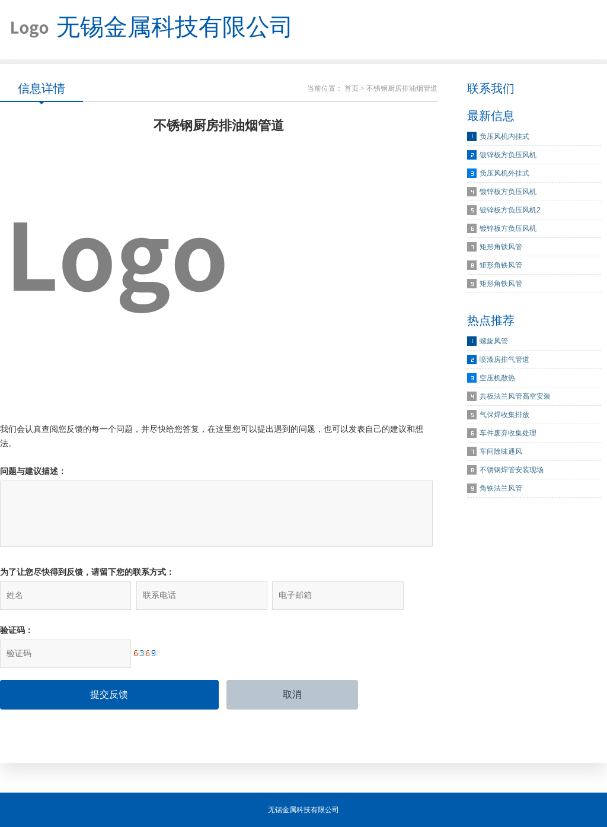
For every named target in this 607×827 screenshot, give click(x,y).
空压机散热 (497, 378)
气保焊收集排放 (504, 415)
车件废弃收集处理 (508, 433)
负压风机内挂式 (504, 136)
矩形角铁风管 (501, 247)
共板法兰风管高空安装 (515, 396)
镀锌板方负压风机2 (510, 210)
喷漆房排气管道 (504, 359)
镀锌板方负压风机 (508, 155)
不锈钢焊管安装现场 (512, 470)
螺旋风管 (494, 341)
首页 (351, 88)
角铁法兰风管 (501, 488)
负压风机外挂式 (504, 173)
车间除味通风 (501, 451)
